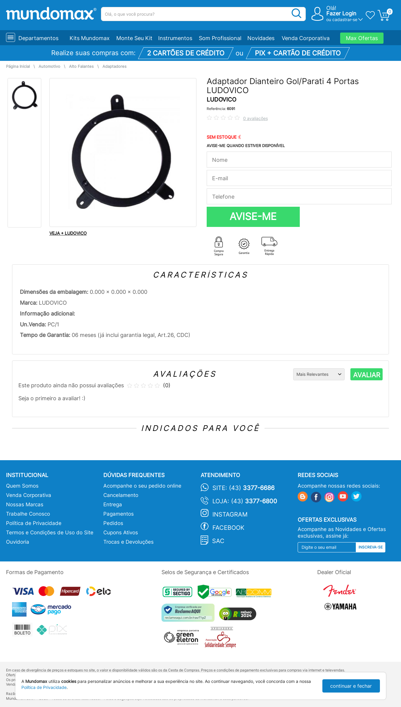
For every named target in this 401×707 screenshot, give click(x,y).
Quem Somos (22, 486)
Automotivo (49, 66)
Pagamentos (118, 514)
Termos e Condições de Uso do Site (49, 532)
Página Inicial (18, 66)
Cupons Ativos (120, 532)
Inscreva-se (371, 547)
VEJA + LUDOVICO (68, 233)
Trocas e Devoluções (128, 542)
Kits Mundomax (90, 38)
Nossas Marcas (24, 504)
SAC (218, 541)
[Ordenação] (319, 374)
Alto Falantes (81, 66)
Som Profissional (220, 38)
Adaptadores (114, 66)
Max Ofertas (362, 38)
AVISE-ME (253, 216)
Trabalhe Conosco (28, 514)
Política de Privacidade (33, 523)
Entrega (112, 504)
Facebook (228, 527)
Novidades (260, 38)
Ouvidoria (17, 542)
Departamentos (38, 38)
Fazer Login (341, 13)
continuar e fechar (351, 686)
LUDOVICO (221, 99)
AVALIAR (366, 375)
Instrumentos (175, 38)
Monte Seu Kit (134, 38)
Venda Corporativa (306, 38)
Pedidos (113, 523)
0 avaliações (255, 118)
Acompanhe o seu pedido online (142, 486)
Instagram (230, 514)
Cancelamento (120, 495)
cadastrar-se (344, 19)
